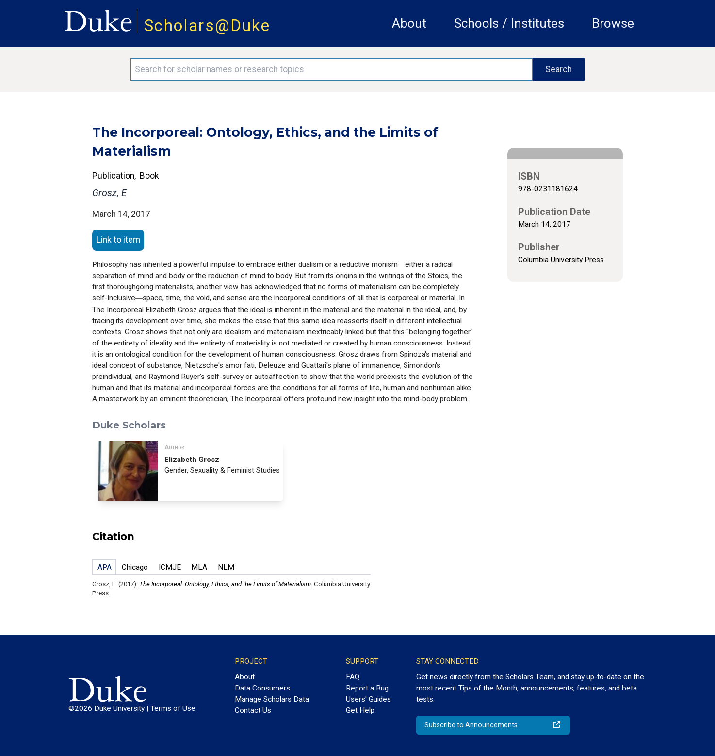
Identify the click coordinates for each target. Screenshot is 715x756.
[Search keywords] (331, 69)
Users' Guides (368, 699)
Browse (613, 23)
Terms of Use (172, 708)
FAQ (352, 677)
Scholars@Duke (207, 25)
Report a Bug (367, 688)
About (409, 23)
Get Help (360, 710)
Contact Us (253, 710)
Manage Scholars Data (272, 699)
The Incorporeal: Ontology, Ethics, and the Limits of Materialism (225, 584)
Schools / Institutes (509, 23)
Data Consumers (262, 688)
